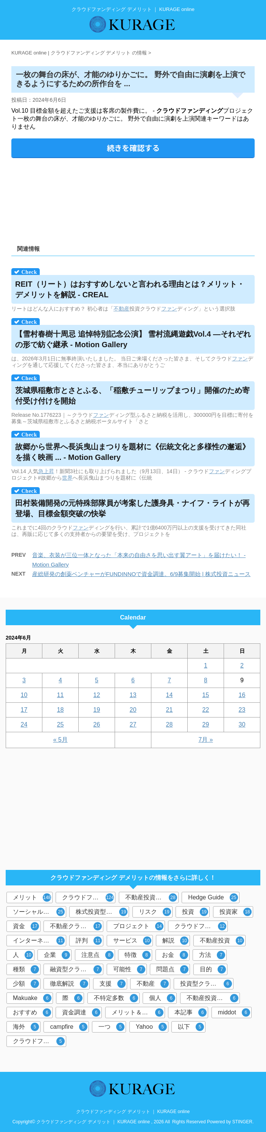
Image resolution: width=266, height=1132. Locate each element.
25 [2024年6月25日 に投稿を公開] (60, 724)
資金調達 (81, 1012)
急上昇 (46, 471)
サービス (132, 940)
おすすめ (32, 1012)
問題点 (172, 969)
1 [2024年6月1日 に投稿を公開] (205, 665)
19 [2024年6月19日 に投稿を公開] (96, 710)
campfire (68, 1027)
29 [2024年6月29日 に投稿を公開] (205, 724)
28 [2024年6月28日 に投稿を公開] (169, 724)
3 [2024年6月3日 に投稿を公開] (24, 680)
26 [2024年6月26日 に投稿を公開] (96, 724)
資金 (26, 926)
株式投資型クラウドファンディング (102, 912)
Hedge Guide (213, 897)
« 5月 (60, 739)
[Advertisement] (133, 199)
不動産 (121, 309)
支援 (113, 984)
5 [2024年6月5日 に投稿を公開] (96, 680)
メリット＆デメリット (138, 1012)
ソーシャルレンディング (39, 912)
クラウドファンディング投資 (201, 926)
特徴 (137, 955)
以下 (191, 1027)
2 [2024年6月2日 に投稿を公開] (242, 665)
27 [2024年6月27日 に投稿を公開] (133, 724)
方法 (212, 955)
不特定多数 (116, 998)
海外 (26, 1027)
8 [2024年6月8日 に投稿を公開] (205, 680)
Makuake (32, 998)
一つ (111, 1027)
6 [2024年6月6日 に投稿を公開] (133, 680)
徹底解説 (69, 984)
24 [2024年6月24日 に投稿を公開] (24, 724)
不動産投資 (222, 940)
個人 (162, 998)
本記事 (190, 1012)
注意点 (97, 955)
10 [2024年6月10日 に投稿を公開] (24, 695)
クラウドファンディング (88, 897)
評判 (89, 940)
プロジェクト (138, 926)
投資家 (235, 912)
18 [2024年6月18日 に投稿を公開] (60, 710)
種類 (26, 969)
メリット (32, 897)
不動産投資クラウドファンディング (213, 998)
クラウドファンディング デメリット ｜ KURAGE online (133, 1111)
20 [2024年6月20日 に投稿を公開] (133, 710)
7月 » (205, 739)
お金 (175, 955)
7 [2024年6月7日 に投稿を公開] (169, 680)
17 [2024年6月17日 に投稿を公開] (24, 710)
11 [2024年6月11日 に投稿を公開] (60, 695)
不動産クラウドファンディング (76, 926)
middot (234, 1012)
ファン (169, 309)
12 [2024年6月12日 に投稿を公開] (96, 695)
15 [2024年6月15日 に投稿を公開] (205, 695)
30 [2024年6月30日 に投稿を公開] (242, 724)
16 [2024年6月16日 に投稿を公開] (242, 695)
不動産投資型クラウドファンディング (152, 897)
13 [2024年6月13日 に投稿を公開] (133, 695)
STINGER (242, 1121)
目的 (213, 969)
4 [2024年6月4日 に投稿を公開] (60, 680)
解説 (175, 940)
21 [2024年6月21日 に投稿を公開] (169, 710)
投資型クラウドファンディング (206, 984)
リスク (155, 912)
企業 (57, 955)
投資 (195, 912)
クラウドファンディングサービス (39, 1041)
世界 (67, 478)
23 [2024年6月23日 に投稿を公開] (242, 710)
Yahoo (151, 1027)
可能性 (129, 969)
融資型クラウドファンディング (76, 969)
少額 (26, 984)
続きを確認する (133, 147)
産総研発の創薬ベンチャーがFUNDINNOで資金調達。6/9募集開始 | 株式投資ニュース (141, 574)
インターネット (39, 940)
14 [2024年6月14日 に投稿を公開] (169, 695)
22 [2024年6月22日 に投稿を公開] (205, 710)
